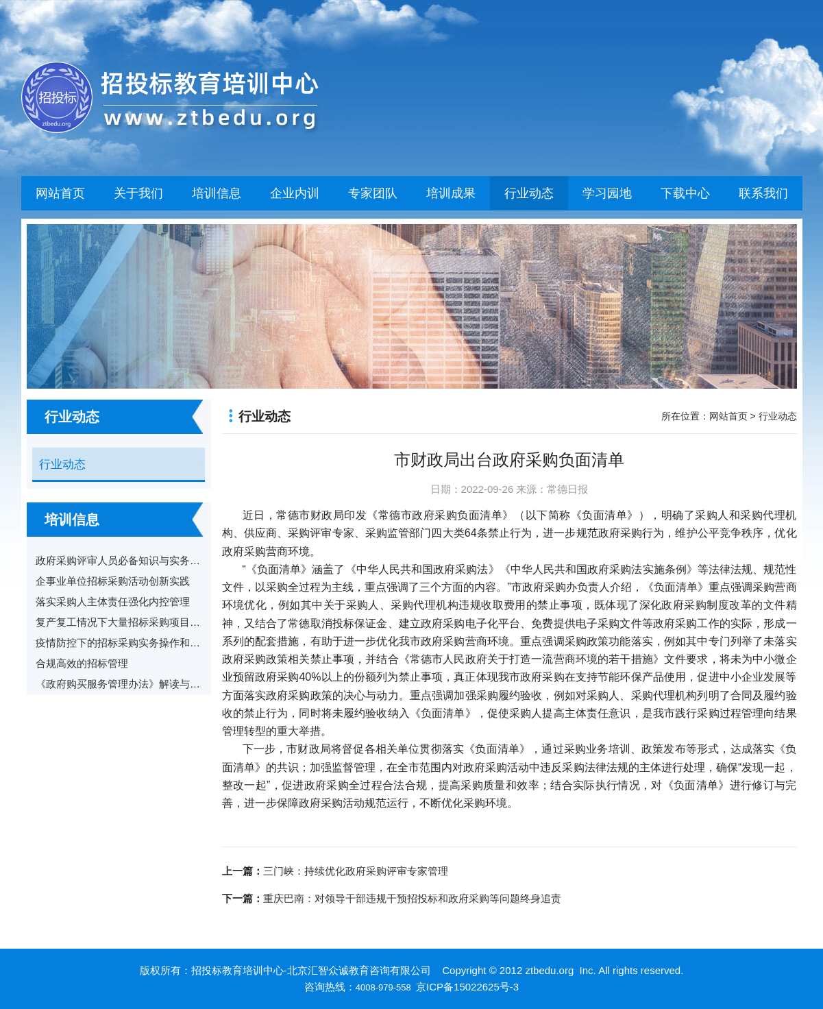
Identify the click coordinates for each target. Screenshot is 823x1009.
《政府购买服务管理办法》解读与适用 (123, 684)
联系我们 (763, 193)
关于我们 (138, 193)
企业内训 (294, 193)
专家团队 (372, 193)
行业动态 (529, 193)
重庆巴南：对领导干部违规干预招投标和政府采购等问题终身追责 (412, 898)
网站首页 (60, 193)
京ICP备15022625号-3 (467, 987)
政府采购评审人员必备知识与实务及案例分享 (138, 560)
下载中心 (685, 193)
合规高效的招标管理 (82, 663)
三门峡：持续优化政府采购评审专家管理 (355, 871)
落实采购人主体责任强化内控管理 (113, 601)
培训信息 (216, 193)
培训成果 (451, 193)
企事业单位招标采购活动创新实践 (113, 581)
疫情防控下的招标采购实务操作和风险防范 (133, 642)
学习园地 (607, 193)
